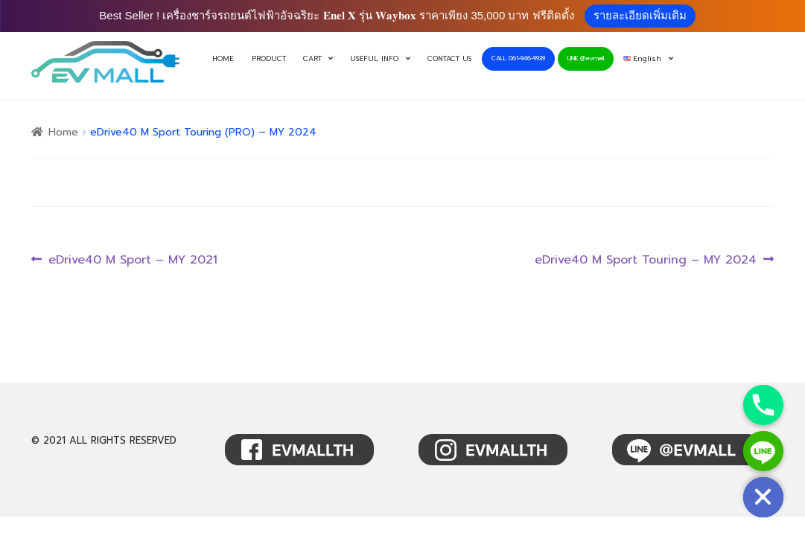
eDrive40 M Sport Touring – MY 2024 (646, 260)
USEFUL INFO (374, 59)
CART (312, 59)
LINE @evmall (585, 58)
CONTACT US (449, 59)
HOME (223, 59)
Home (63, 132)
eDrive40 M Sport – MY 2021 (132, 260)
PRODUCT (269, 59)
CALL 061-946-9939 (518, 58)
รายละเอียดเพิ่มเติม (640, 15)
